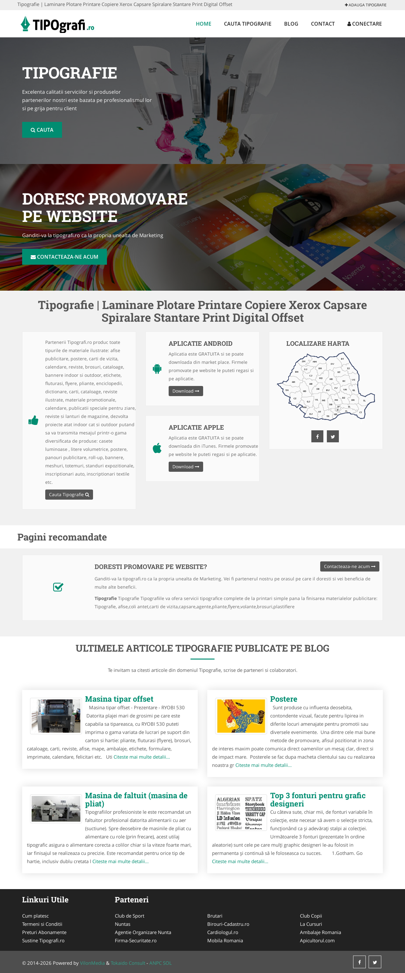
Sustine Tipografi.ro (43, 940)
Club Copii (311, 916)
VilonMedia (92, 963)
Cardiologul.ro (222, 932)
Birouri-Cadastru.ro (228, 924)
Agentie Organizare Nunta (143, 932)
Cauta (42, 129)
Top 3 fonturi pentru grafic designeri (318, 799)
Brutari (214, 916)
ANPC (155, 963)
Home (203, 23)
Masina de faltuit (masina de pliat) (136, 799)
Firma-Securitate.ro (136, 940)
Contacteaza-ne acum (64, 256)
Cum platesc (35, 916)
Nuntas (122, 924)
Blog (291, 23)
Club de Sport (129, 916)
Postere (283, 699)
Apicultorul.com (317, 940)
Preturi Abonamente (44, 932)
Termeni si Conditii (42, 924)
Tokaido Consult (128, 963)
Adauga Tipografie (366, 5)
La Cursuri (311, 924)
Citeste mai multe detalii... (142, 757)
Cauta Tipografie (247, 23)
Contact (323, 23)
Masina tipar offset (119, 699)
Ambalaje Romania (320, 932)
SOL (167, 963)
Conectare (364, 23)
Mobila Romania (225, 940)
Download (185, 391)
